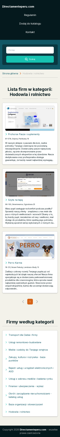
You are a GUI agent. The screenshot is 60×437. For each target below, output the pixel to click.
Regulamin (30, 15)
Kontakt (30, 32)
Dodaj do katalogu (30, 23)
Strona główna (10, 73)
